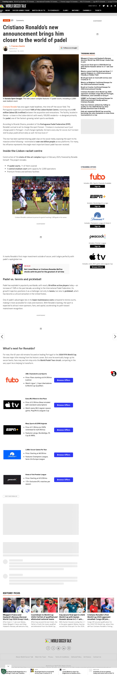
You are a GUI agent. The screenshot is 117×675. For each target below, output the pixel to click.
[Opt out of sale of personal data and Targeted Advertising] (3, 671)
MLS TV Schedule (85, 2)
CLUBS (66, 10)
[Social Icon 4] (69, 648)
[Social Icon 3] (64, 648)
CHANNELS (87, 10)
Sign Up (97, 186)
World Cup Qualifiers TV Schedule (24, 2)
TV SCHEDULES (54, 10)
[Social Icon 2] (58, 648)
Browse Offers (63, 380)
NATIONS (76, 10)
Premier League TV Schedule (69, 2)
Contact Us (97, 657)
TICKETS (98, 10)
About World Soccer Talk (24, 657)
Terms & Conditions (62, 657)
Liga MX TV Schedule (99, 2)
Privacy (50, 657)
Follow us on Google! (70, 48)
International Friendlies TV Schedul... (47, 2)
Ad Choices (87, 657)
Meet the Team (40, 657)
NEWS (7, 10)
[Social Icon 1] (53, 648)
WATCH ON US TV (38, 10)
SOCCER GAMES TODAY (21, 10)
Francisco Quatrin (18, 46)
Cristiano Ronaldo (10, 106)
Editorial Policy (76, 657)
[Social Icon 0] (48, 648)
